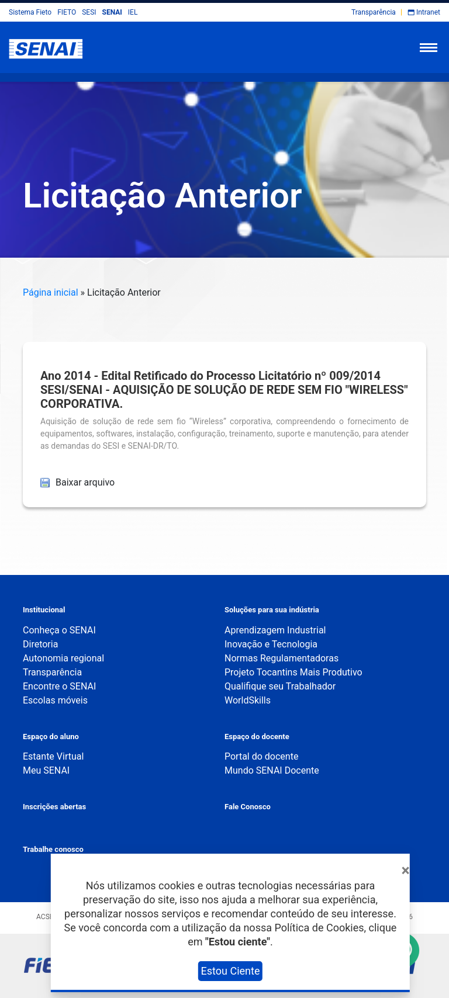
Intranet (428, 12)
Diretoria (40, 644)
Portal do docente (261, 756)
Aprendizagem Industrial (275, 630)
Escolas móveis (55, 700)
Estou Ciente (230, 971)
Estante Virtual (53, 756)
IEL (133, 12)
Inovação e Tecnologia (270, 644)
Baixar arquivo (77, 482)
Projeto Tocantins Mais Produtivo (293, 672)
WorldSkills (247, 700)
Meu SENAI (46, 770)
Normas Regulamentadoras (281, 658)
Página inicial (50, 292)
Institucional (44, 609)
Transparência (373, 12)
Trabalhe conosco (53, 849)
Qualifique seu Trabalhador (280, 686)
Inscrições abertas (54, 806)
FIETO (66, 12)
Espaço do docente (256, 736)
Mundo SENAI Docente (271, 770)
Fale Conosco (247, 806)
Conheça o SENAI (59, 630)
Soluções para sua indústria (271, 609)
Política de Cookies (319, 927)
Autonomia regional (63, 658)
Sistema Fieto (30, 12)
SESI (89, 12)
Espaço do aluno (51, 736)
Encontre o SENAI (59, 686)
